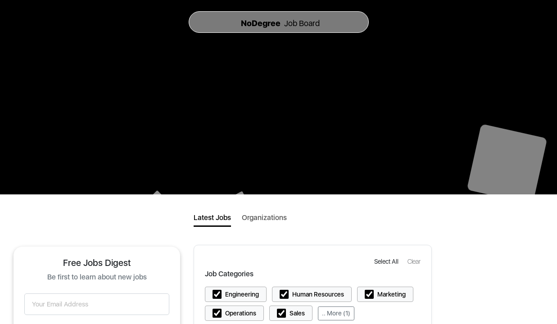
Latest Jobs (212, 217)
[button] (387, 261)
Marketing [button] (391, 294)
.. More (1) (336, 313)
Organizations (264, 217)
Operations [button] (240, 313)
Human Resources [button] (318, 294)
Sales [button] (297, 313)
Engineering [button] (242, 294)
